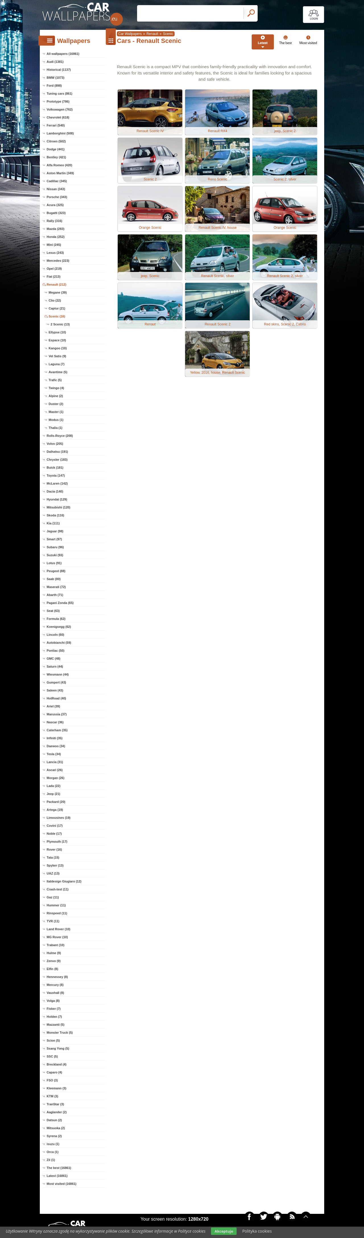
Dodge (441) (56, 149)
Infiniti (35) (55, 738)
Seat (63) (53, 610)
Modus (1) (56, 419)
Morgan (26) (55, 778)
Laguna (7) (57, 364)
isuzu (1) (53, 1144)
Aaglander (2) (57, 1112)
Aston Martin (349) (60, 173)
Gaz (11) (53, 897)
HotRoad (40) (56, 698)
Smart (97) (54, 539)
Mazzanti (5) (55, 1024)
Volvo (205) (55, 443)
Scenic (168, 34)
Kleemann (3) (56, 1088)
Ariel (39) (53, 706)
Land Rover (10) (58, 929)
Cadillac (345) (57, 181)
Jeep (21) (53, 793)
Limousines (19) (59, 817)
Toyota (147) (56, 475)
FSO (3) (52, 1080)
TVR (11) (53, 921)
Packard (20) (56, 801)
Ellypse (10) (57, 332)
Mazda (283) (55, 228)
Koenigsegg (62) (59, 626)
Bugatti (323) (56, 213)
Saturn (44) (55, 666)
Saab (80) (54, 579)
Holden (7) (54, 1016)
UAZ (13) (53, 873)
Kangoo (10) (58, 348)
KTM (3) (52, 1096)
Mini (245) (54, 244)
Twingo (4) (56, 388)
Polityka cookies (257, 1231)
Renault (152, 34)
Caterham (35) (57, 730)
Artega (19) (55, 809)
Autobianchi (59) (59, 642)
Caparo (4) (54, 1072)
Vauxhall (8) (55, 992)
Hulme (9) (54, 953)
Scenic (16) (57, 316)
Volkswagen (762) (60, 109)
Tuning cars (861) (59, 93)
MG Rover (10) (57, 937)
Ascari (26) (55, 770)
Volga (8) (53, 1000)
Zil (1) (51, 1160)
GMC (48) (53, 658)
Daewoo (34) (56, 746)
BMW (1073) (55, 77)
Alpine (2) (56, 396)
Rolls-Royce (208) (60, 435)
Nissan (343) (56, 189)
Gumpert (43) (56, 682)
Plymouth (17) (57, 841)
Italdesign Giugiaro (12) (64, 881)
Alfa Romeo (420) (59, 165)
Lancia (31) (55, 762)
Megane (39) (58, 292)
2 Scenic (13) (60, 324)
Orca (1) (53, 1152)
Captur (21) (57, 308)
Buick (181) (55, 467)
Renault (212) (56, 284)
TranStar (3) (55, 1104)
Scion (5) (53, 1040)
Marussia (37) (57, 714)
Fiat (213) (53, 276)
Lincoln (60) (55, 634)
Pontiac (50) (55, 650)
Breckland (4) (57, 1064)
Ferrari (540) (56, 125)
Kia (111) (53, 523)
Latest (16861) (57, 1175)
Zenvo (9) (54, 961)
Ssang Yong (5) (58, 1048)
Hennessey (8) (57, 977)
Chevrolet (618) (58, 117)
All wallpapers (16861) (63, 53)
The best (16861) (59, 1168)
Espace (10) (57, 340)
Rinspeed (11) (57, 913)
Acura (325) (55, 205)
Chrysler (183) (57, 459)
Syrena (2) (54, 1136)
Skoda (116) (55, 515)
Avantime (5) (58, 372)
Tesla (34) (54, 754)
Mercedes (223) (58, 260)
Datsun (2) (54, 1120)
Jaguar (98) (55, 531)
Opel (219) (54, 268)
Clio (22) (55, 300)
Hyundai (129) (57, 499)
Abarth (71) (55, 595)
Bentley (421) (56, 157)
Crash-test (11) (58, 889)
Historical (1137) (59, 69)
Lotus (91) (54, 563)
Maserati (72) (56, 587)
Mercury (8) (55, 984)
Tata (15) (53, 857)
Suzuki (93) (55, 555)
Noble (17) (54, 833)
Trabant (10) (55, 945)
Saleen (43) (55, 690)
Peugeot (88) (56, 571)
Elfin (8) (52, 969)
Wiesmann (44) (58, 674)
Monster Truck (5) (60, 1032)
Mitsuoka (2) (56, 1128)
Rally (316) (54, 221)
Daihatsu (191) (57, 451)
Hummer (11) (56, 905)
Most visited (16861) (61, 1183)
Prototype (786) (58, 101)
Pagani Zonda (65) (60, 603)
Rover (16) (54, 849)
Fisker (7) (54, 1008)
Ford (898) (54, 85)
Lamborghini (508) (60, 133)
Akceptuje (223, 1231)
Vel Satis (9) (57, 356)
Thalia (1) (55, 427)
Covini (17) (55, 825)
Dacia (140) (55, 491)
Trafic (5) (55, 380)
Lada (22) (53, 786)
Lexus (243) (55, 252)
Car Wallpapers (130, 34)
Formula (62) (56, 618)
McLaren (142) (57, 483)
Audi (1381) (55, 61)
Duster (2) (56, 404)
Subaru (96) (55, 547)
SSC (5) (52, 1056)
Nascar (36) (55, 722)
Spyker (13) (55, 865)
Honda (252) (56, 236)
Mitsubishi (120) (58, 507)
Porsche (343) (57, 197)
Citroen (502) (56, 141)
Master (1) (56, 412)
